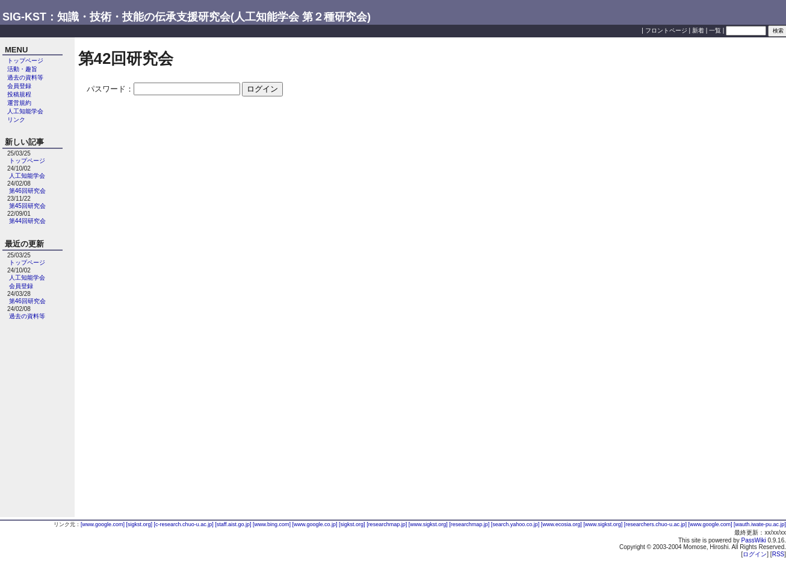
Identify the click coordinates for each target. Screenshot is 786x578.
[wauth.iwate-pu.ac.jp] (760, 524)
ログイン (755, 554)
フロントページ (666, 30)
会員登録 (19, 86)
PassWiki (753, 540)
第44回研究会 (27, 221)
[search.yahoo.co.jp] (516, 524)
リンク (16, 119)
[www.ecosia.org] (562, 524)
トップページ (25, 60)
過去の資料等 (25, 77)
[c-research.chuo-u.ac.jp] (184, 524)
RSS (778, 554)
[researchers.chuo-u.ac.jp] (656, 524)
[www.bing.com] (272, 524)
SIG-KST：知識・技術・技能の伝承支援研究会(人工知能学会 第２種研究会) (186, 17)
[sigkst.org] (140, 524)
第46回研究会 (27, 190)
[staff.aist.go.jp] (234, 524)
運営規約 (19, 102)
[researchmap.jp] (388, 524)
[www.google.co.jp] (315, 524)
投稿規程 (19, 94)
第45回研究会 (27, 206)
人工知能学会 (25, 111)
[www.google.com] (103, 524)
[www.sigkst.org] (429, 524)
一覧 (715, 30)
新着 (698, 30)
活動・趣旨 (22, 69)
